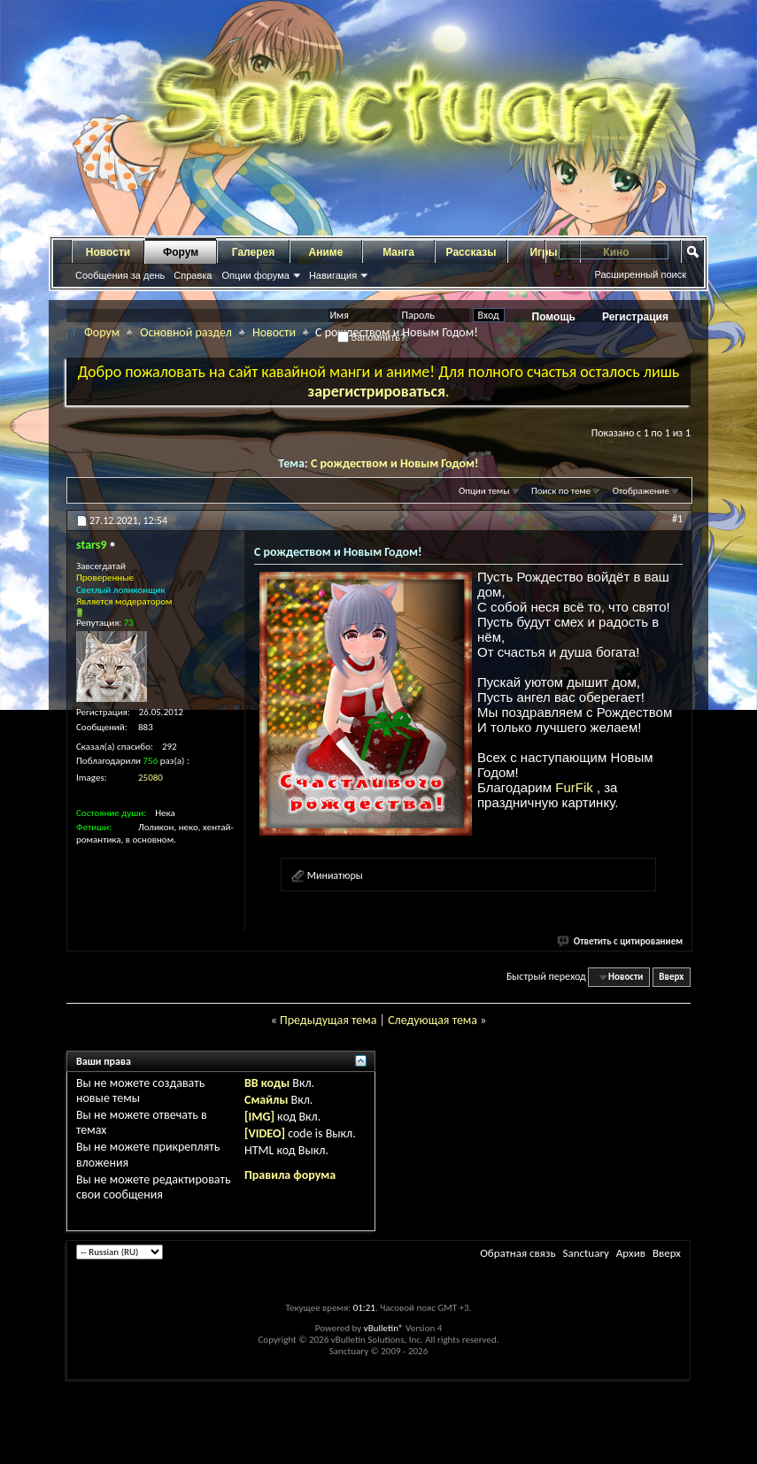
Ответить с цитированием (621, 941)
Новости (108, 252)
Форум (180, 252)
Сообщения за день (120, 275)
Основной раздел (186, 332)
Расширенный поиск (640, 274)
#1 (677, 518)
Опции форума (255, 275)
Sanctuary (585, 1253)
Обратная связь (517, 1253)
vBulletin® (384, 1328)
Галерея (253, 252)
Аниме (326, 252)
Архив (630, 1253)
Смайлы (266, 1099)
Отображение (641, 491)
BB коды (267, 1082)
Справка (193, 275)
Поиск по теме (561, 491)
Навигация (333, 275)
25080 (150, 777)
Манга (398, 252)
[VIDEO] (264, 1133)
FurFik (576, 787)
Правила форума (290, 1175)
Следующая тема (432, 1020)
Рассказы (471, 252)
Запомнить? (371, 337)
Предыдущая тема (328, 1020)
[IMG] (259, 1116)
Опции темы (484, 491)
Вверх (671, 976)
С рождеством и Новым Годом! (395, 463)
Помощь (553, 317)
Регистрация (635, 317)
